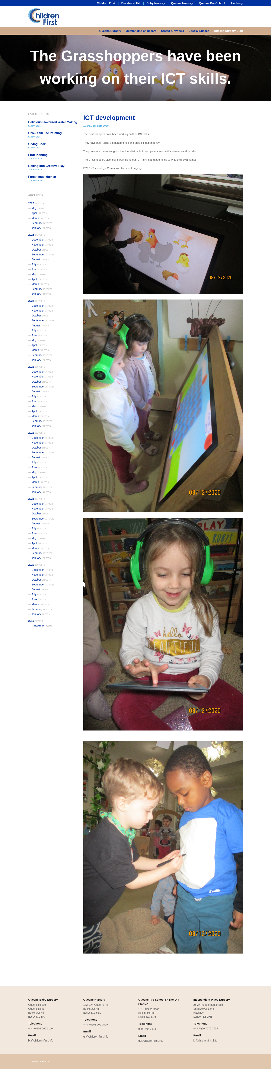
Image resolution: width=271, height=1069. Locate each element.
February (42, 223)
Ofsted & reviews (172, 30)
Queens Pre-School (212, 3)
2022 (36, 432)
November (42, 244)
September (43, 254)
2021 (36, 498)
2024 (36, 300)
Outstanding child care (141, 30)
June (39, 269)
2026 (36, 203)
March (40, 218)
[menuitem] (111, 31)
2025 (36, 234)
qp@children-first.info (150, 1040)
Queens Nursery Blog (228, 30)
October (41, 249)
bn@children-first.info (40, 1040)
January (41, 227)
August (40, 259)
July (39, 264)
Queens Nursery (182, 3)
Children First (106, 3)
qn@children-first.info (95, 1036)
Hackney (237, 3)
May (38, 208)
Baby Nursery (156, 3)
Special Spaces (199, 30)
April (39, 213)
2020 (36, 564)
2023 (36, 366)
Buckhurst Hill (131, 3)
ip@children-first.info (205, 1040)
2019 (35, 620)
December (42, 239)
